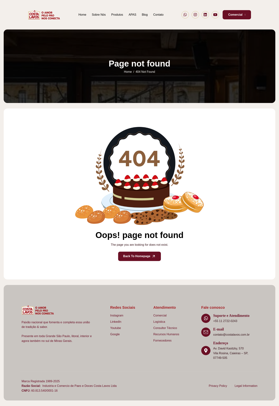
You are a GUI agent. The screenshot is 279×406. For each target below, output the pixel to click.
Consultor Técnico (165, 328)
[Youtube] (215, 14)
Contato (158, 14)
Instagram (116, 315)
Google (115, 334)
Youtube (115, 328)
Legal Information (246, 385)
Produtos (117, 14)
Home (82, 14)
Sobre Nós (99, 14)
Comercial (160, 315)
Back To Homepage (139, 256)
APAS (132, 14)
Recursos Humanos (166, 334)
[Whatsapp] (185, 14)
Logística (159, 321)
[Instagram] (195, 14)
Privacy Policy (218, 385)
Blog (145, 14)
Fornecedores (162, 340)
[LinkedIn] (205, 14)
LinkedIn (115, 321)
